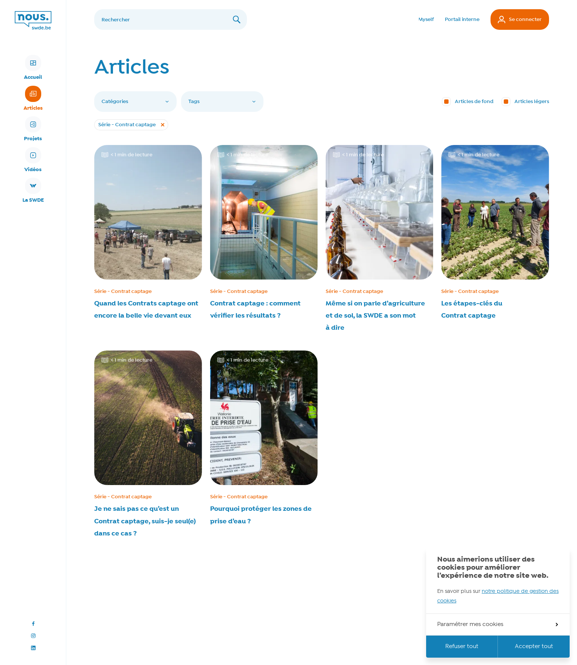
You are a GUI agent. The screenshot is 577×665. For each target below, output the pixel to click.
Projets (33, 129)
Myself (426, 19)
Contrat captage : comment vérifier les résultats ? (255, 309)
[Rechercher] (170, 19)
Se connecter (520, 19)
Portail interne (462, 19)
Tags (222, 101)
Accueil (33, 68)
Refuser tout (461, 646)
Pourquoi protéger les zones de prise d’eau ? (261, 515)
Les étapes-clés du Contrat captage (471, 309)
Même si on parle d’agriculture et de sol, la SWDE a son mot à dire (375, 315)
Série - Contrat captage (123, 291)
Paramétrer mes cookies (497, 624)
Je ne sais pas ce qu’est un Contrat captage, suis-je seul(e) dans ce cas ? (145, 521)
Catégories (135, 101)
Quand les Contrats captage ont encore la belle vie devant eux (146, 309)
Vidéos (33, 160)
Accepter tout (534, 646)
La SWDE (33, 191)
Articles (33, 99)
